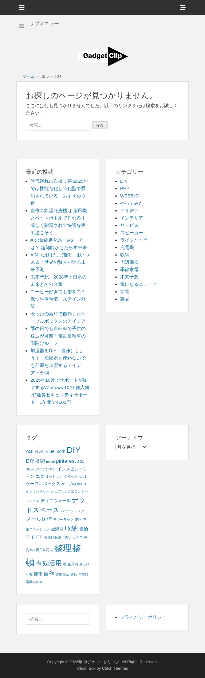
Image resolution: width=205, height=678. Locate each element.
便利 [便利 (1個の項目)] (78, 519)
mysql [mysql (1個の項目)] (50, 461)
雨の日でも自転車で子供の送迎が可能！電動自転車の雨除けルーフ (58, 336)
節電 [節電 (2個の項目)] (38, 573)
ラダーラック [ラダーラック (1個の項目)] (63, 519)
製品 (124, 299)
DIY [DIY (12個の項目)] (74, 450)
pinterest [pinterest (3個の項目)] (66, 461)
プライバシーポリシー (143, 617)
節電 (124, 291)
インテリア (131, 217)
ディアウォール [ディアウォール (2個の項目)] (56, 500)
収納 (124, 254)
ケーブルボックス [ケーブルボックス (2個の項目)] (43, 483)
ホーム (30, 76)
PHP (125, 188)
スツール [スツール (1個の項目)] (32, 501)
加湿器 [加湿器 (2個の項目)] (57, 529)
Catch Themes (115, 668)
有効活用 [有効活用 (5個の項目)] (49, 563)
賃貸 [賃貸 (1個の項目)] (73, 574)
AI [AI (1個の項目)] (36, 452)
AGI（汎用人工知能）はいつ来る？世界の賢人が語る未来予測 (59, 262)
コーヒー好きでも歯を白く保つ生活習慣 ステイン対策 (58, 299)
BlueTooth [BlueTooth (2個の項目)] (55, 451)
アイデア (129, 210)
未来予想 (129, 276)
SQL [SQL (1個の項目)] (80, 461)
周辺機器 (129, 262)
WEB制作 (130, 195)
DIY (124, 181)
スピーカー (131, 232)
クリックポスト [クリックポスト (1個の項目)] (76, 476)
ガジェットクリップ (101, 662)
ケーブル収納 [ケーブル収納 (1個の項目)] (71, 484)
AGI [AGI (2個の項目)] (30, 451)
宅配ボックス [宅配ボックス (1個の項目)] (72, 537)
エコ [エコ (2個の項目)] (40, 476)
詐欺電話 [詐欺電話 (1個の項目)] (62, 574)
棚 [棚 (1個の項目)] (64, 564)
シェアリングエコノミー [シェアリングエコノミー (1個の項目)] (69, 491)
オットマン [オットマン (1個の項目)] (53, 476)
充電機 (127, 247)
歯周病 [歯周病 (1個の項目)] (73, 564)
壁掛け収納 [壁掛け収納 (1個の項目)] (52, 537)
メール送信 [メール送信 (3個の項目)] (39, 519)
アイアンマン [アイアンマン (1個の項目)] (46, 469)
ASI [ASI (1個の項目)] (41, 452)
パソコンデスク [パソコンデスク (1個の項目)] (72, 511)
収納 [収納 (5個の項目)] (71, 528)
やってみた (131, 203)
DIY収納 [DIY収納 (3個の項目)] (35, 461)
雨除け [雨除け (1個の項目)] (83, 574)
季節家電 (129, 269)
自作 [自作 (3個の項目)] (49, 574)
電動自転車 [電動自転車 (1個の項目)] (34, 582)
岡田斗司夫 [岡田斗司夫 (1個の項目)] (44, 550)
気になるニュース (138, 284)
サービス (129, 225)
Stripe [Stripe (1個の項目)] (30, 469)
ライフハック (134, 240)
